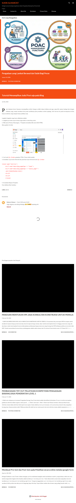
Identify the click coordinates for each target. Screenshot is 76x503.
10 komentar (12, 332)
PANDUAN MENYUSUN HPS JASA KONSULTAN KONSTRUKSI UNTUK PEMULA (37, 315)
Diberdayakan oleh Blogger (38, 496)
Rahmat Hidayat (11, 202)
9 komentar (12, 487)
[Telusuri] (69, 3)
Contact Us (12, 11)
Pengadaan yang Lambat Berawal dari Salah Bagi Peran (25, 73)
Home (3, 11)
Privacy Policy (42, 11)
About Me (22, 11)
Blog (7, 189)
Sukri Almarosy (10, 3)
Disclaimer (32, 11)
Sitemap (53, 11)
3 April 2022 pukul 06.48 (23, 202)
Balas (9, 207)
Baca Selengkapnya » (67, 332)
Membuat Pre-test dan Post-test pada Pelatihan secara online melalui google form (38, 470)
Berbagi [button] (4, 81)
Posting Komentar (14, 81)
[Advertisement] (38, 243)
